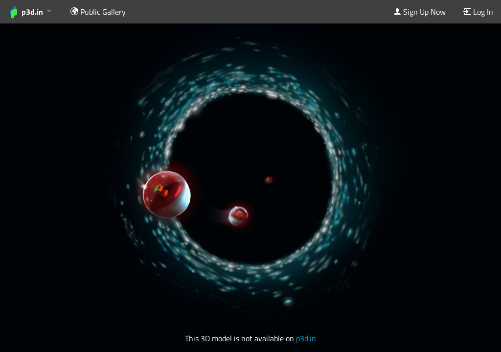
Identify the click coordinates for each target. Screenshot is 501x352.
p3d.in (306, 338)
